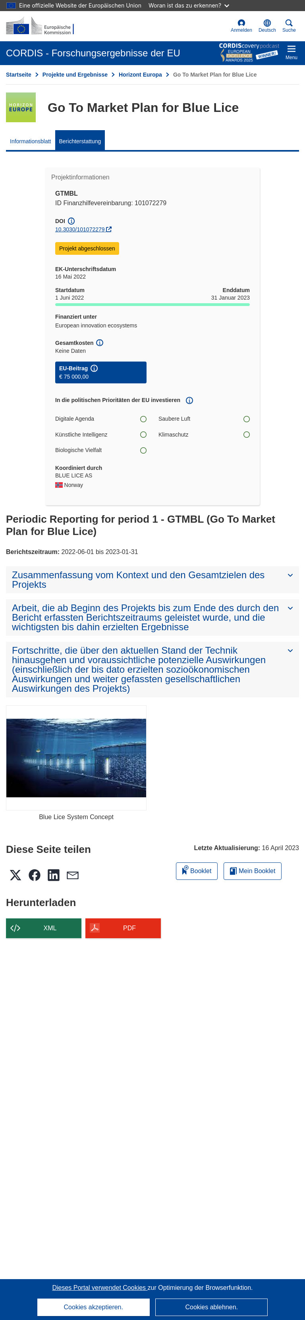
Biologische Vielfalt (101, 450)
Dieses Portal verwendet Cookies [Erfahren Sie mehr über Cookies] (99, 1287)
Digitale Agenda (101, 419)
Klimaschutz (204, 434)
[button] (267, 26)
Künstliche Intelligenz (101, 434)
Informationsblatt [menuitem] (30, 141)
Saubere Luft (204, 419)
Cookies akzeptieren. (93, 1307)
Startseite (18, 74)
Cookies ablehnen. (211, 1307)
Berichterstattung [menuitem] (80, 141)
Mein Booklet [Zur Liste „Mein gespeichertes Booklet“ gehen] (252, 871)
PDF (129, 928)
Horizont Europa (140, 74)
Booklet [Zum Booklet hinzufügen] (197, 869)
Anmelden (241, 26)
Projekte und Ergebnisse (75, 74)
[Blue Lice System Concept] (76, 758)
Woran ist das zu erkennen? (189, 5)
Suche (289, 26)
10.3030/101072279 (80, 229)
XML (50, 928)
